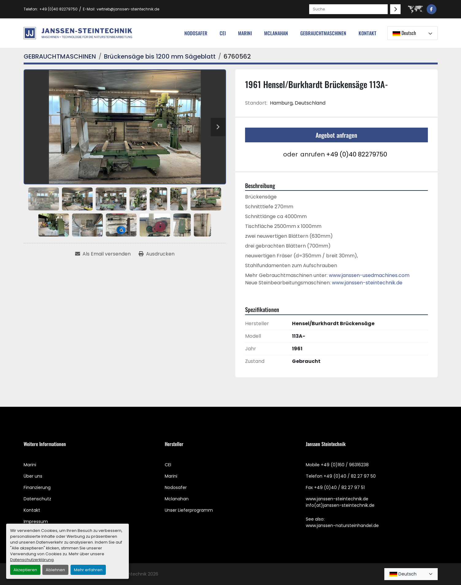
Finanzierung (37, 487)
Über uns (33, 476)
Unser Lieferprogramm (189, 510)
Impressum (36, 521)
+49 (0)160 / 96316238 (345, 465)
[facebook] (431, 9)
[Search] (348, 9)
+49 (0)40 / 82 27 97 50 (350, 476)
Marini (245, 33)
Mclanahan (177, 499)
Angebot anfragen (336, 135)
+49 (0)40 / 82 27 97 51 (339, 487)
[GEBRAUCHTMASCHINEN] (60, 56)
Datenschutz (37, 499)
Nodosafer (176, 487)
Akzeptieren (25, 569)
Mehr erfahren (88, 569)
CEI (168, 465)
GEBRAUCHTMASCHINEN (323, 33)
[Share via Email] (103, 254)
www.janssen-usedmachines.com (369, 275)
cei (223, 33)
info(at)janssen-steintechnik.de (340, 505)
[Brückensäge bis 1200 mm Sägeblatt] (160, 56)
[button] (323, 33)
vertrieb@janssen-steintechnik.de (128, 9)
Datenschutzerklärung (32, 559)
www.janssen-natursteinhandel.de (342, 525)
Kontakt (367, 33)
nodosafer (195, 33)
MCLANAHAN (276, 33)
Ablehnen (55, 569)
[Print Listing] (157, 254)
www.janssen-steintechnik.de (367, 282)
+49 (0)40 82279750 (58, 9)
